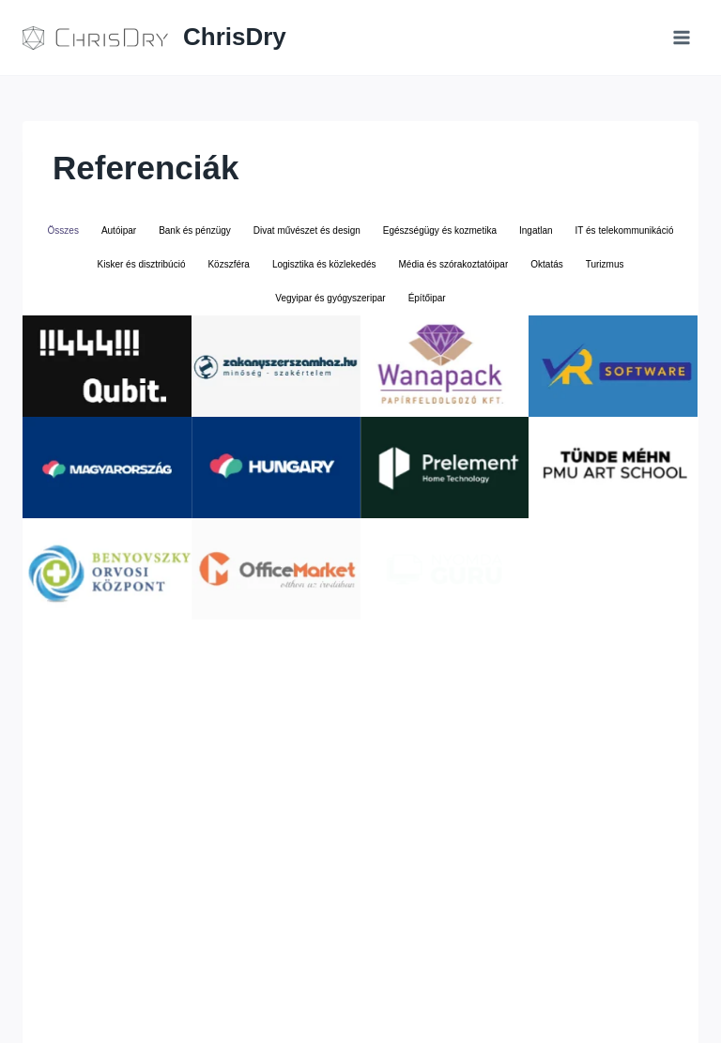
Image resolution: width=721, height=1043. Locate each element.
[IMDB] (626, 1000)
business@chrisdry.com (249, 969)
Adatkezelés (448, 969)
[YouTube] (591, 1000)
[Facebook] (523, 1000)
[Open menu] (681, 37)
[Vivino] (661, 1000)
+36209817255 (365, 969)
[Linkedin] (558, 1000)
